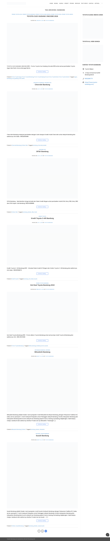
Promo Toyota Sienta (67, 14)
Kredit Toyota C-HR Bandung (42, 218)
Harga (61, 3)
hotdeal (38, 345)
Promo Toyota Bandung (29, 14)
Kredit (66, 3)
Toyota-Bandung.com (12, 539)
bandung (9, 78)
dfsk (33, 212)
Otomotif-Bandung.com (29, 539)
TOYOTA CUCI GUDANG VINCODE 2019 (42, 16)
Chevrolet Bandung (38, 82)
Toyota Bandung (50, 20)
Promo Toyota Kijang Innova (43, 14)
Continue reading (42, 71)
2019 (30, 345)
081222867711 (89, 78)
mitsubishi (42, 429)
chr (29, 279)
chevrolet (40, 145)
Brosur (77, 3)
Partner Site (48, 82)
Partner (23, 429)
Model (56, 3)
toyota (35, 279)
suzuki (39, 526)
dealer (44, 145)
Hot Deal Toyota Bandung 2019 (42, 285)
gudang (16, 78)
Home (51, 3)
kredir (32, 279)
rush (20, 78)
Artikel (97, 3)
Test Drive (84, 3)
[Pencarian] (102, 3)
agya (75, 77)
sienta (23, 78)
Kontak (91, 3)
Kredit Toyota (42, 216)
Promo (72, 3)
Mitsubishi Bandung (42, 352)
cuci (13, 78)
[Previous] (39, 531)
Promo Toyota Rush (56, 14)
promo (42, 345)
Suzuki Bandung (45, 433)
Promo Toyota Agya (17, 14)
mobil (35, 212)
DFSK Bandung (42, 151)
